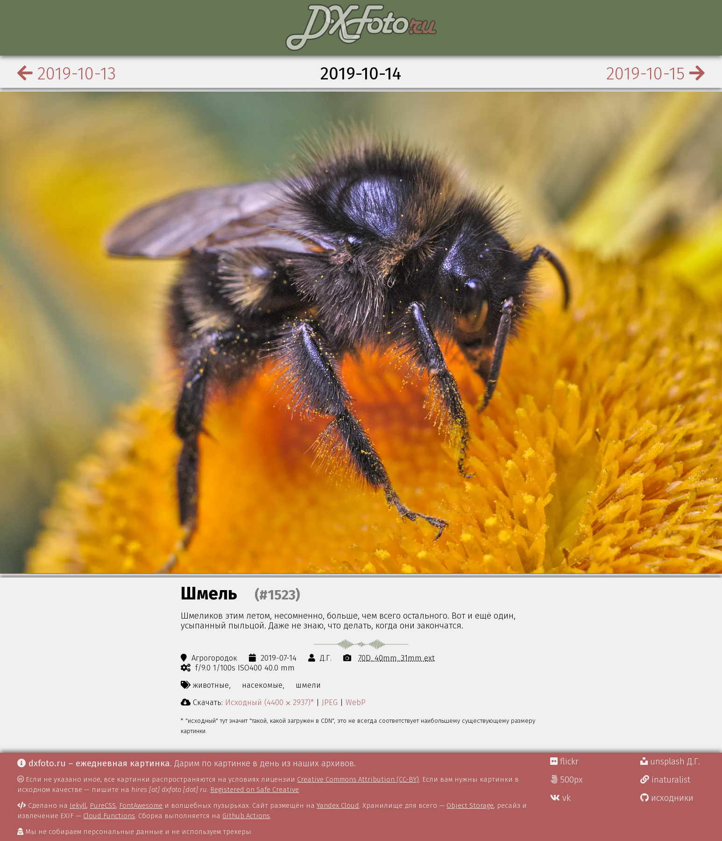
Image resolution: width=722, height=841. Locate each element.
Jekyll (78, 805)
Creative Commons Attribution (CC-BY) (358, 779)
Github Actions (246, 816)
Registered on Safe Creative (254, 789)
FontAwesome (141, 805)
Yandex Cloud (338, 805)
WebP (356, 702)
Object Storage (470, 805)
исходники (667, 798)
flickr (564, 761)
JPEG (330, 702)
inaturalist (665, 780)
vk (560, 798)
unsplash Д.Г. (670, 761)
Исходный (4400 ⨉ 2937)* (269, 702)
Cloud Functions (109, 816)
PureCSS (103, 805)
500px (566, 780)
